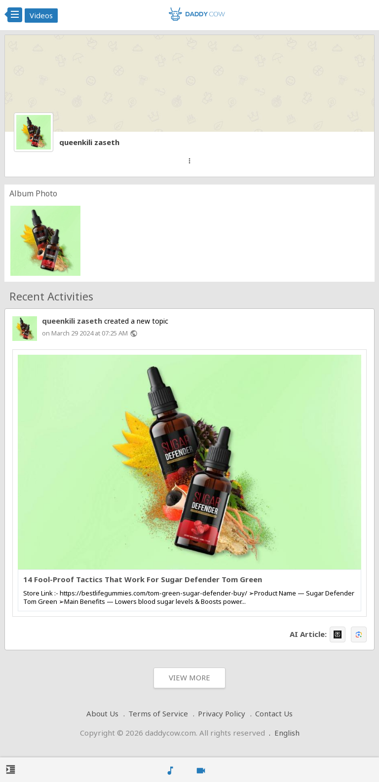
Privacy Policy (221, 713)
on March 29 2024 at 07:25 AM (85, 333)
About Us (102, 713)
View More (189, 677)
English (287, 733)
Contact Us (274, 713)
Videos (41, 15)
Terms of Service (158, 713)
